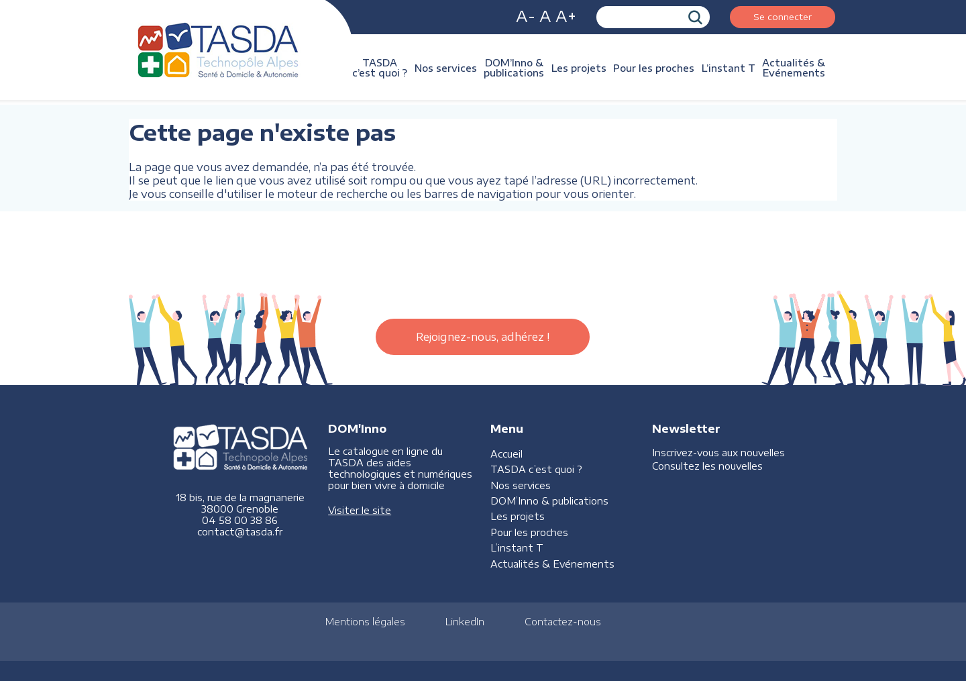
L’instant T (728, 68)
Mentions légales (365, 621)
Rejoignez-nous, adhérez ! (482, 337)
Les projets (578, 68)
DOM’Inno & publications (514, 67)
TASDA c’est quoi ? (379, 67)
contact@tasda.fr (239, 531)
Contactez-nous (563, 621)
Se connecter (782, 16)
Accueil (506, 454)
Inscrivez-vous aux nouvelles (718, 452)
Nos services (446, 68)
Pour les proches (653, 68)
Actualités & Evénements (793, 67)
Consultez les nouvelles (707, 466)
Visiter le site (359, 510)
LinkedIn (464, 621)
